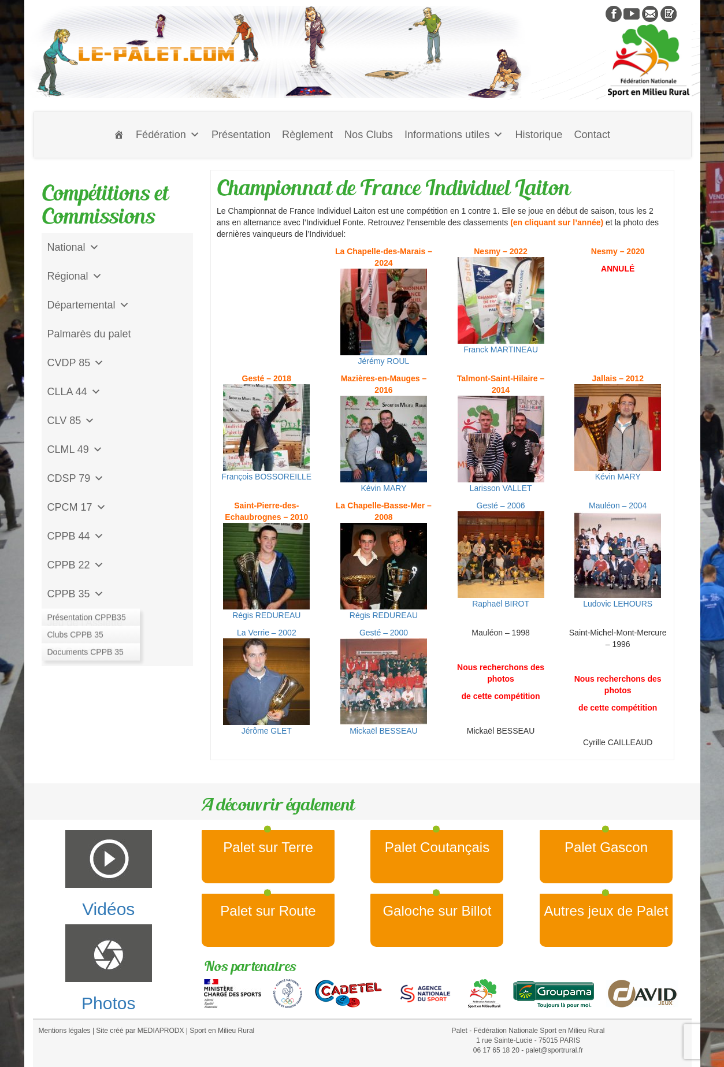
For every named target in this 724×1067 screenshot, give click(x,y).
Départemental (88, 305)
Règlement (307, 134)
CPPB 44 (75, 536)
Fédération (168, 134)
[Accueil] (119, 134)
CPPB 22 (75, 565)
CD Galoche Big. (86, 651)
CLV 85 (71, 420)
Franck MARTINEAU (501, 305)
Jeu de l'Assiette (85, 623)
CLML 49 (75, 449)
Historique (538, 134)
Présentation (240, 134)
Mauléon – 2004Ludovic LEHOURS (617, 554)
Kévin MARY (383, 444)
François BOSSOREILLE (267, 432)
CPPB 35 (75, 593)
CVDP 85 (76, 362)
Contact (592, 134)
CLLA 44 (74, 391)
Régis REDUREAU (266, 571)
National (73, 247)
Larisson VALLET (501, 444)
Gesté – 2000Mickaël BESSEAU (383, 681)
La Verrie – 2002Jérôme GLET (266, 681)
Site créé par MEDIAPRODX (140, 1031)
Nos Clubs (368, 134)
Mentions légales (65, 1031)
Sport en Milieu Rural (222, 1031)
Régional (74, 276)
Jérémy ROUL (383, 317)
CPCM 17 (76, 507)
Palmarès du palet (89, 334)
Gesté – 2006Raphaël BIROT (501, 554)
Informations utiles (454, 134)
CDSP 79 (76, 478)
